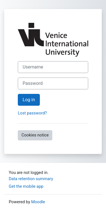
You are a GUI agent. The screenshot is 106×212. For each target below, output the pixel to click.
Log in (29, 99)
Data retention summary (31, 178)
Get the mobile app (26, 186)
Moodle (38, 201)
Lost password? (32, 113)
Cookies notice (35, 135)
